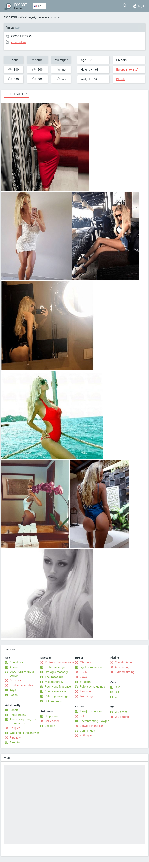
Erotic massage (55, 667)
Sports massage (55, 691)
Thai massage (54, 677)
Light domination (91, 667)
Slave (83, 677)
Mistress (85, 662)
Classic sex (17, 662)
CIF (117, 697)
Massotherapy (54, 681)
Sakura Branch (54, 701)
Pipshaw (15, 737)
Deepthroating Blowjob (94, 721)
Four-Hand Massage (58, 686)
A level (14, 667)
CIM (117, 687)
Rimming (15, 742)
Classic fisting (124, 662)
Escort (14, 710)
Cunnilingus (87, 730)
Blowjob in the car (91, 726)
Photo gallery (16, 94)
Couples (15, 728)
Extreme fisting (124, 672)
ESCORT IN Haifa (14, 17)
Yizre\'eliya (31, 17)
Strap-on (85, 681)
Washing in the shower (24, 733)
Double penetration (22, 685)
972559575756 (21, 36)
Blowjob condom (91, 711)
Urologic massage (56, 672)
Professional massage (59, 662)
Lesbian (50, 726)
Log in (139, 5)
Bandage (85, 691)
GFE (82, 716)
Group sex (16, 680)
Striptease (51, 716)
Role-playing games (92, 686)
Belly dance (52, 721)
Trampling (86, 696)
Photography (18, 715)
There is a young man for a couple (23, 721)
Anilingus (86, 735)
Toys (13, 690)
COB (117, 692)
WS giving (121, 712)
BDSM (84, 672)
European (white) (127, 69)
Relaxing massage (56, 696)
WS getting (122, 716)
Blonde (120, 79)
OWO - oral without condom (22, 673)
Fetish (14, 695)
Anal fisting (122, 667)
